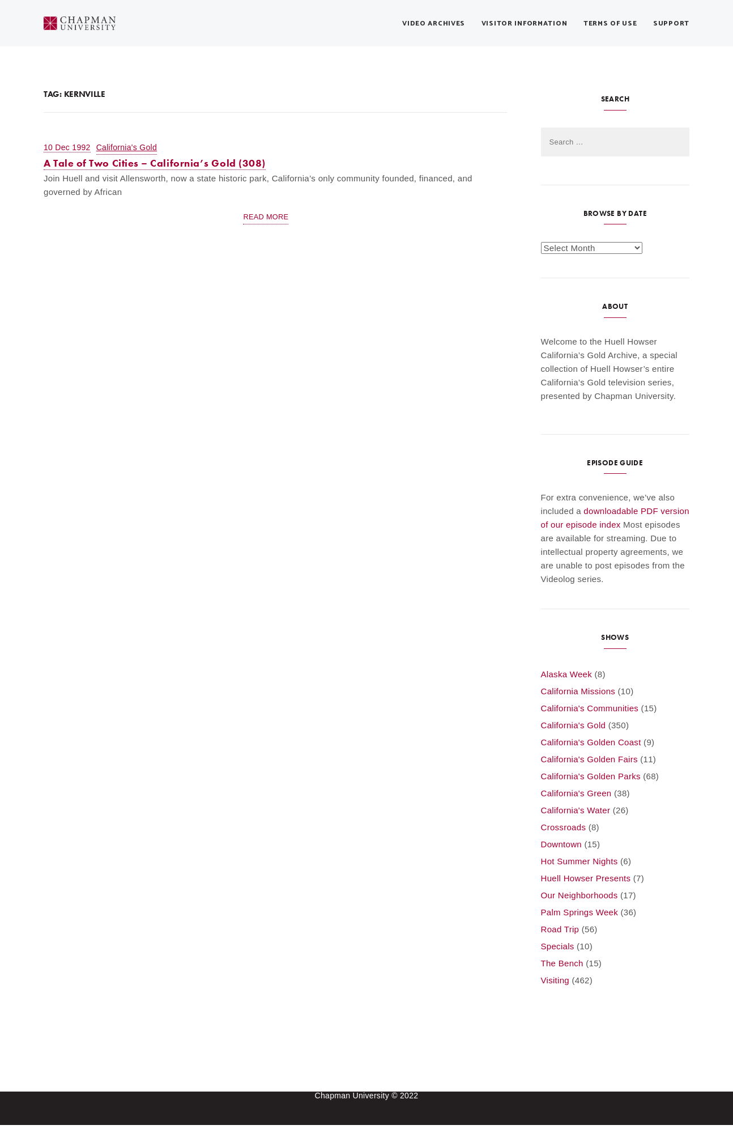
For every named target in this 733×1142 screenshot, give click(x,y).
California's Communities (590, 708)
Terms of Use (610, 23)
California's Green (576, 793)
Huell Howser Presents (586, 878)
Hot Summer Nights (579, 861)
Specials (557, 946)
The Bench (562, 963)
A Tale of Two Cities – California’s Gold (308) (155, 162)
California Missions (578, 691)
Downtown (561, 844)
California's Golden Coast (591, 742)
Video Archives (433, 23)
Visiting (555, 980)
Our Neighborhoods (579, 895)
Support (671, 23)
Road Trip (560, 929)
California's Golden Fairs (589, 759)
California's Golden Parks (591, 776)
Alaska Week (567, 674)
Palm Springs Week (580, 912)
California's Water (576, 810)
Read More (265, 217)
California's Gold (126, 147)
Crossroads (563, 827)
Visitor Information (524, 23)
